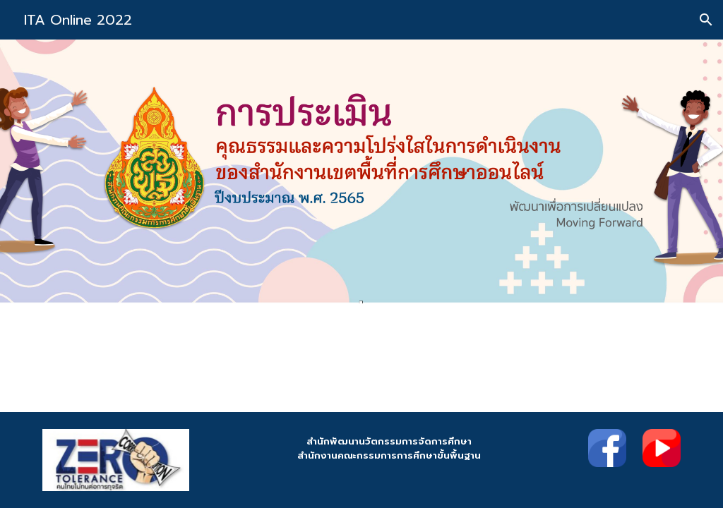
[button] (706, 20)
